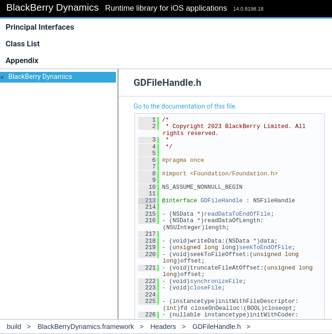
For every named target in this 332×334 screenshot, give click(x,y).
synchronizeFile (216, 281)
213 (147, 201)
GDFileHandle (221, 201)
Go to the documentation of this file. (185, 106)
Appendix (22, 60)
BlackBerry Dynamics (40, 76)
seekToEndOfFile (265, 247)
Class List (168, 43)
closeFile (206, 288)
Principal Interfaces (40, 27)
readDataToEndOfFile (237, 214)
